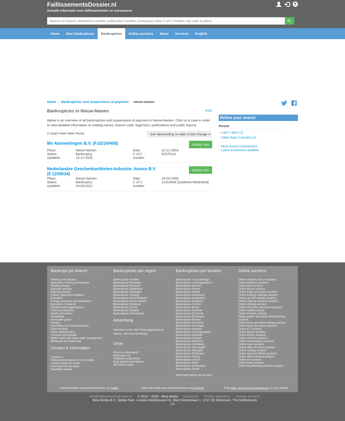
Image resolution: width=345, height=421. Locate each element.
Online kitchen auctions (252, 335)
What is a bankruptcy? (126, 352)
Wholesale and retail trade (66, 341)
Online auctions (140, 33)
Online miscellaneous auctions (256, 341)
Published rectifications (126, 358)
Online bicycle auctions (252, 288)
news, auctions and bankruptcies (249, 388)
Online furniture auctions (253, 313)
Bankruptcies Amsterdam (190, 298)
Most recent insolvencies (239, 146)
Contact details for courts (65, 363)
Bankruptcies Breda (187, 307)
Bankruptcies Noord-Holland (129, 301)
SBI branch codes (123, 364)
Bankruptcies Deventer (189, 310)
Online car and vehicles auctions (258, 298)
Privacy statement (217, 396)
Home (55, 33)
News (164, 33)
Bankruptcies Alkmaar (188, 285)
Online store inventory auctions (257, 356)
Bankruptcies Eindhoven (190, 316)
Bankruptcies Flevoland (127, 282)
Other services (59, 328)
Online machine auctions (253, 338)
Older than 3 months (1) (238, 137)
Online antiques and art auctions (257, 279)
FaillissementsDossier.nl (81, 4)
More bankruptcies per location (194, 375)
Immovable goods (61, 319)
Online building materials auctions (258, 295)
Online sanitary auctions (253, 350)
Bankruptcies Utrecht (125, 307)
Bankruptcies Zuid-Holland (128, 313)
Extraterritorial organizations (67, 307)
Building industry (60, 285)
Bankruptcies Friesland (126, 285)
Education (56, 298)
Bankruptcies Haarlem (189, 328)
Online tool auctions (250, 359)
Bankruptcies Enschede (190, 322)
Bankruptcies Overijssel (127, 304)
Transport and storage (64, 335)
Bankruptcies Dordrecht (189, 313)
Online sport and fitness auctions (258, 353)
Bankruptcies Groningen (127, 291)
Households (57, 316)
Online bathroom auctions (254, 282)
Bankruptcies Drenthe (126, 279)
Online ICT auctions (250, 328)
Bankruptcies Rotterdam (190, 353)
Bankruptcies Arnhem (188, 304)
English (201, 33)
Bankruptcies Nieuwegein (191, 347)
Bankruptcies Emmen (188, 319)
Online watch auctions (251, 362)
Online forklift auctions (251, 310)
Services (182, 33)
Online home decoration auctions (258, 325)
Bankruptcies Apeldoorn (190, 301)
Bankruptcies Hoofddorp (190, 344)
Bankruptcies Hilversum (190, 341)
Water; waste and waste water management (76, 338)
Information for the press (65, 366)
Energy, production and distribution (71, 301)
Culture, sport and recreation (67, 295)
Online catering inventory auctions (258, 301)
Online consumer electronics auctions (260, 307)
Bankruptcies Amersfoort (190, 295)
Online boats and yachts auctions (258, 291)
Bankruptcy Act (122, 355)
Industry (55, 322)
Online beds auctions (251, 285)
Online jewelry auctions (252, 331)
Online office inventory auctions (257, 347)
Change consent (248, 396)
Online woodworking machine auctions (261, 365)
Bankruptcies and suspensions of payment (94, 102)
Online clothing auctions (252, 304)
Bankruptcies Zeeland (126, 310)
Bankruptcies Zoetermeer (191, 365)
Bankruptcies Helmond (189, 335)
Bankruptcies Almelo (188, 288)
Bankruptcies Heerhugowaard (193, 331)
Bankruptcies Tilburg (188, 356)
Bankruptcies (111, 33)
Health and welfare (62, 313)
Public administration (63, 331)
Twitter (114, 388)
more (150, 329)
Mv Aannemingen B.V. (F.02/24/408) (82, 143)
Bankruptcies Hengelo (189, 338)
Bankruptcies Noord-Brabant (130, 298)
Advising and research (64, 279)
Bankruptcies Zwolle (187, 368)
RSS (208, 110)
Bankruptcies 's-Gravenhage (192, 279)
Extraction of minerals (63, 304)
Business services (61, 288)
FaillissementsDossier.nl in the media (72, 360)
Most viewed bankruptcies (128, 361)
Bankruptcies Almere (188, 291)
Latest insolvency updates (240, 150)
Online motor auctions (251, 344)
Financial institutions (62, 310)
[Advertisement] (129, 225)
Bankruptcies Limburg (126, 295)
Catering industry (61, 291)
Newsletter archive (61, 369)
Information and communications (70, 325)
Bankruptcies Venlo (187, 362)
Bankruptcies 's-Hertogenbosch (194, 282)
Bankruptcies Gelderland (127, 288)
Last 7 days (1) (232, 132)
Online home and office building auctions (262, 322)
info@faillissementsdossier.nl (111, 396)
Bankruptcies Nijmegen (189, 350)
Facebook (198, 388)
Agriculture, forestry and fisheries (70, 282)
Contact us (57, 357)
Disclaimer (191, 396)
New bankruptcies (80, 33)
